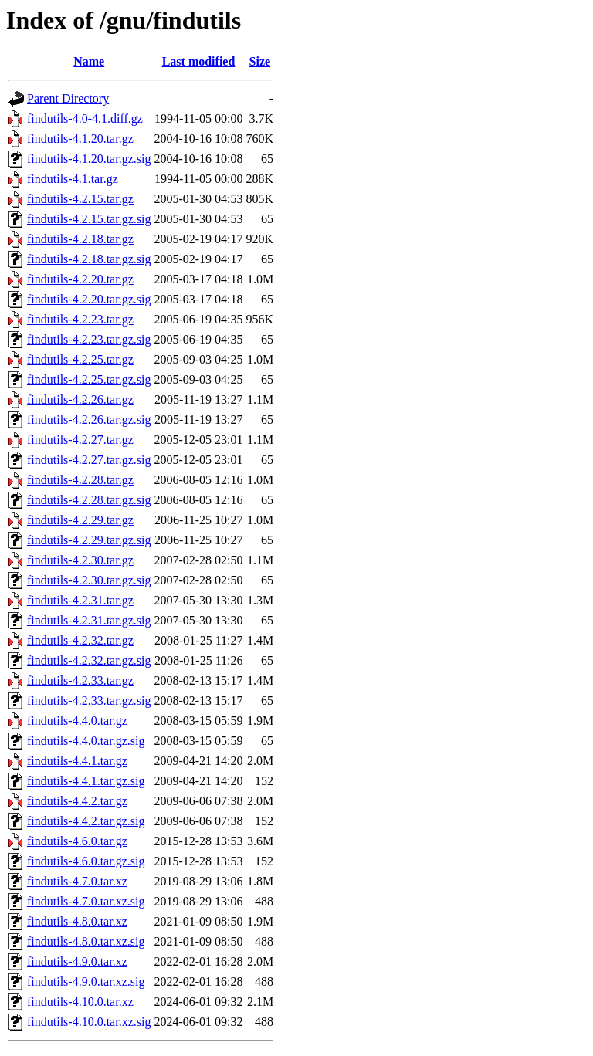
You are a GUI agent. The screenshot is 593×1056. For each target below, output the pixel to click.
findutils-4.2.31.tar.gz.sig (89, 620)
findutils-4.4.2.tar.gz (77, 800)
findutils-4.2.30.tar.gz (80, 560)
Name (88, 61)
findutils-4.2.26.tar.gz (80, 399)
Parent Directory (68, 98)
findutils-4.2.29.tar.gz (80, 519)
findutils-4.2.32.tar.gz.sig (89, 660)
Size (260, 61)
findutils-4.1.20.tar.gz (80, 138)
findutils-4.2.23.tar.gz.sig (89, 339)
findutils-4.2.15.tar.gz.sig (89, 218)
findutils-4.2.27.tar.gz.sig (89, 459)
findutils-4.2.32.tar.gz (80, 640)
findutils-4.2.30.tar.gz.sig (89, 580)
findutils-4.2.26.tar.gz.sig (89, 419)
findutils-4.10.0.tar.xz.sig (89, 1021)
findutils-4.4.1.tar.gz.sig (85, 780)
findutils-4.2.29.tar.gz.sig (89, 540)
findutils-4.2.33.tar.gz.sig (89, 700)
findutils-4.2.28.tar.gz (80, 479)
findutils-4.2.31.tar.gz (80, 600)
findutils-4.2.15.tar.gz (80, 198)
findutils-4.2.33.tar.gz (80, 680)
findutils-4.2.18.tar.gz (80, 238)
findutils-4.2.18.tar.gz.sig (89, 259)
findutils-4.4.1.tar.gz (77, 760)
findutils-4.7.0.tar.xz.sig (85, 901)
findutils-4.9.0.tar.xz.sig (85, 981)
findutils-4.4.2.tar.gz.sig (85, 821)
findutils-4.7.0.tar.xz (77, 881)
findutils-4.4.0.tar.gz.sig (85, 740)
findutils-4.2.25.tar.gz (80, 359)
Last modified (199, 61)
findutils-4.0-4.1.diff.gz (85, 118)
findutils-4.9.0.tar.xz (77, 961)
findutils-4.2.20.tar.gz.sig (89, 299)
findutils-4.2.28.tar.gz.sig (89, 499)
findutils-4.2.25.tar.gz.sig (89, 379)
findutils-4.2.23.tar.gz (80, 319)
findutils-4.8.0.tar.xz (77, 921)
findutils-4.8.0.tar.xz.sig (85, 941)
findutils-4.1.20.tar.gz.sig (89, 158)
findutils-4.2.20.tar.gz (80, 279)
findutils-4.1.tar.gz (72, 178)
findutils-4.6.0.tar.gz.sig (85, 861)
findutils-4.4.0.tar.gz (77, 720)
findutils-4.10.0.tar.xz (80, 1001)
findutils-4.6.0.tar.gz (77, 841)
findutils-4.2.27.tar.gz (80, 439)
